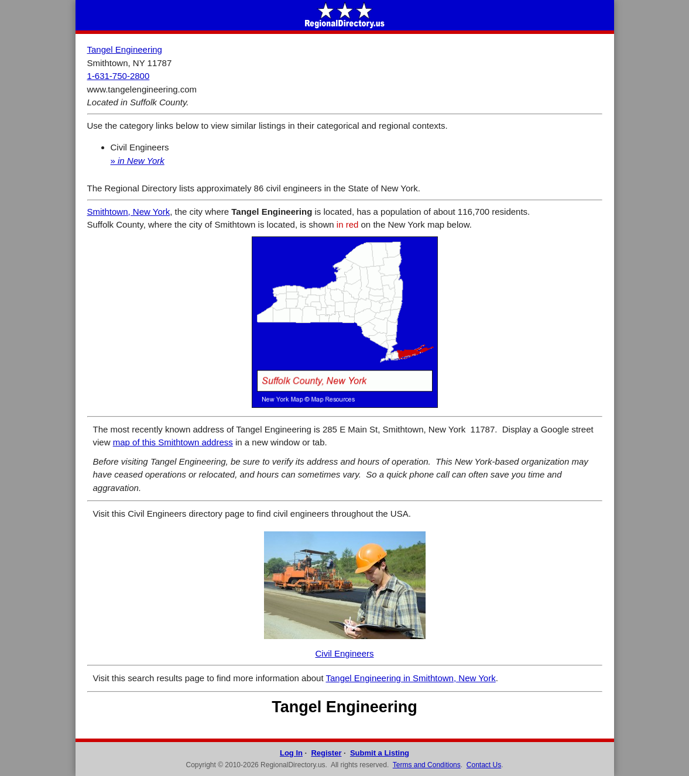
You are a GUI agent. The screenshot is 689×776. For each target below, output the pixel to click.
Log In (291, 752)
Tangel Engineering (124, 49)
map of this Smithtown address (173, 442)
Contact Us (484, 765)
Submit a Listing (379, 752)
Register (326, 752)
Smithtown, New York (128, 212)
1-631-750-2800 (118, 76)
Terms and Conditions (427, 765)
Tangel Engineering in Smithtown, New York (411, 678)
